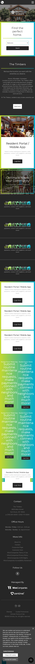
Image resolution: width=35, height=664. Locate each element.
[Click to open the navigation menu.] (32, 2)
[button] (16, 606)
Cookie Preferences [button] (22, 612)
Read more (17, 106)
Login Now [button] (17, 161)
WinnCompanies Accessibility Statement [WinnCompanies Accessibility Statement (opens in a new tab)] (17, 560)
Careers (17, 545)
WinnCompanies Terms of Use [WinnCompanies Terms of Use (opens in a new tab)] (17, 552)
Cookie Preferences (8, 651)
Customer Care (17, 550)
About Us (17, 542)
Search (18, 48)
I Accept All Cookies (10, 659)
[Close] (33, 628)
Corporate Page (17, 547)
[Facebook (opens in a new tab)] (17, 573)
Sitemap (9, 612)
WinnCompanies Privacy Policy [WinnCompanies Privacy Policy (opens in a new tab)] (17, 555)
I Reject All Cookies (10, 655)
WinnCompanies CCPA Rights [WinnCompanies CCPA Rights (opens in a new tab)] (17, 558)
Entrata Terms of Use (18, 614)
